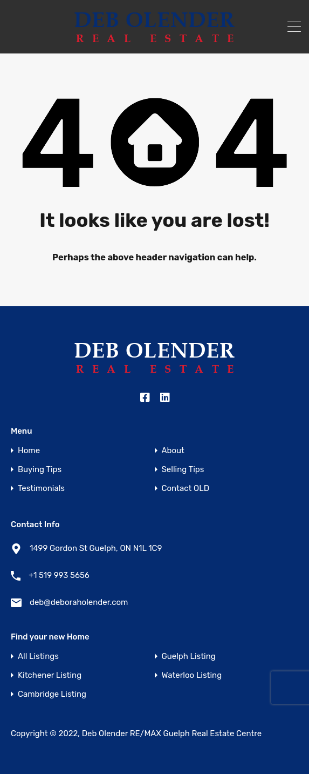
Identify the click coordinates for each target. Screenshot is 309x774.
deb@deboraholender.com (79, 602)
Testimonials (41, 488)
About (173, 451)
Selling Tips (183, 470)
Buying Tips (39, 470)
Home (29, 451)
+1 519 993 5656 (59, 575)
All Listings (38, 656)
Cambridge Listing (52, 694)
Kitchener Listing (49, 675)
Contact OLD (185, 488)
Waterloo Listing (192, 675)
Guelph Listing (189, 656)
